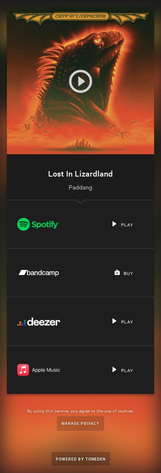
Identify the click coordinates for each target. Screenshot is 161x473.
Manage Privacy (80, 423)
